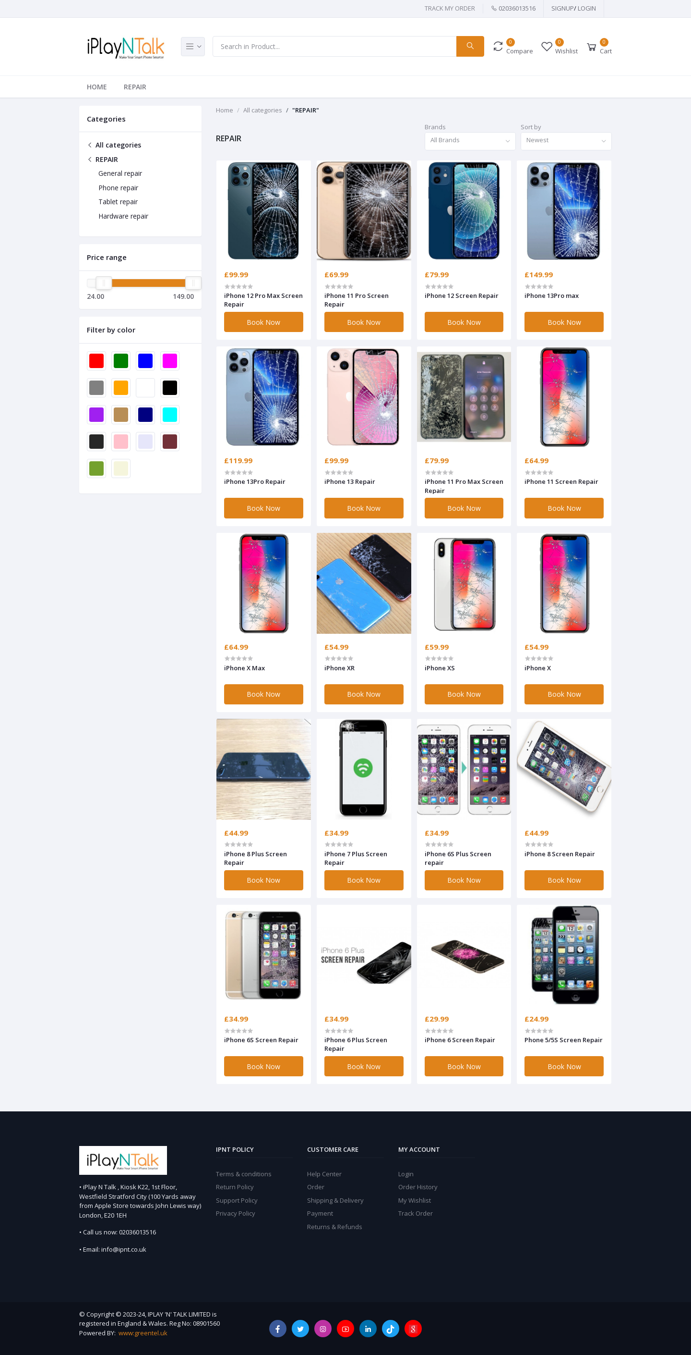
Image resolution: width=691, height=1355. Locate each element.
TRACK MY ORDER (450, 8)
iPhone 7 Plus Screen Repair (355, 858)
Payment (320, 1213)
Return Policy (235, 1187)
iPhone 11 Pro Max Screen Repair (464, 485)
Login (587, 8)
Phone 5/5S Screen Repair (563, 1039)
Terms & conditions (244, 1174)
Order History (418, 1187)
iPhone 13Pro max (551, 295)
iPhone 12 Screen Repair (462, 295)
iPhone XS (440, 668)
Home (97, 86)
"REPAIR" (305, 110)
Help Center (324, 1174)
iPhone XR (339, 668)
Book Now (263, 322)
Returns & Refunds (334, 1226)
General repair (120, 173)
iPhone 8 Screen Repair (559, 854)
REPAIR (135, 86)
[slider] (103, 283)
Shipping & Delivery (335, 1200)
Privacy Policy (235, 1213)
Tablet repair (118, 201)
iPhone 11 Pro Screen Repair (356, 299)
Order (315, 1187)
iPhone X (537, 668)
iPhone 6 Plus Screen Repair (355, 1044)
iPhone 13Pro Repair (255, 481)
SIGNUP (562, 8)
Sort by (531, 127)
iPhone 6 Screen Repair (460, 1039)
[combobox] (470, 141)
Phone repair (118, 187)
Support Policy (237, 1200)
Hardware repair (123, 216)
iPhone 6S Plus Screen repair (458, 858)
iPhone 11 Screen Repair (561, 481)
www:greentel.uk (143, 1333)
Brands (435, 127)
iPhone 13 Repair (349, 481)
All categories (114, 144)
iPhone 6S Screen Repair (261, 1039)
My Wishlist (414, 1200)
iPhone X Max (244, 668)
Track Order (415, 1213)
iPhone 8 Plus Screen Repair (255, 858)
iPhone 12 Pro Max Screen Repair (263, 299)
